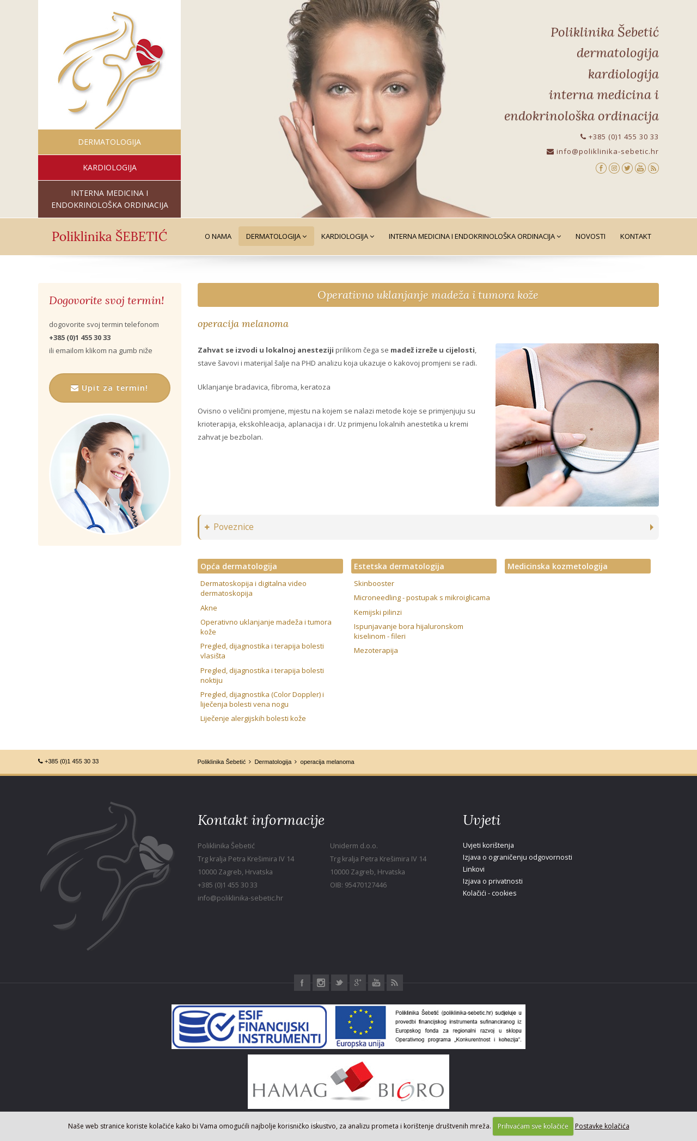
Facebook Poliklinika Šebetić (302, 983)
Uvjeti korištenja (488, 845)
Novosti (591, 236)
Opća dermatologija (238, 566)
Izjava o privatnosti (493, 881)
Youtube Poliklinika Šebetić (376, 983)
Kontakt (635, 236)
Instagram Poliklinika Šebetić (321, 983)
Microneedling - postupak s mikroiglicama (422, 597)
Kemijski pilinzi (378, 612)
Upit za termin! (109, 388)
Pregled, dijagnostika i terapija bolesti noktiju (262, 675)
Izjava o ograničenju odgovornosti (517, 857)
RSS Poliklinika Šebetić (395, 983)
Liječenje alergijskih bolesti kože (253, 718)
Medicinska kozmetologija (558, 566)
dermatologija (109, 142)
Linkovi (474, 869)
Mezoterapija (376, 650)
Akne (208, 608)
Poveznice (229, 527)
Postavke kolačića (602, 1126)
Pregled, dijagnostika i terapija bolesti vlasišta (262, 651)
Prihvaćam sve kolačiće (533, 1126)
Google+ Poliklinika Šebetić (358, 983)
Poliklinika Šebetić (222, 761)
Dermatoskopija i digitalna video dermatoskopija (253, 588)
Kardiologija (347, 236)
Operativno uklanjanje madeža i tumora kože (428, 294)
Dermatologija (276, 236)
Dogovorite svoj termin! (106, 300)
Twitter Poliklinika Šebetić (339, 983)
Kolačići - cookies (490, 893)
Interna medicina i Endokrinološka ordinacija (475, 236)
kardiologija (110, 167)
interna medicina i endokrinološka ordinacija (109, 199)
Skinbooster (374, 583)
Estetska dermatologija (399, 566)
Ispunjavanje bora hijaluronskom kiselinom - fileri (408, 631)
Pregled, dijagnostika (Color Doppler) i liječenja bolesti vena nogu (262, 699)
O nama (218, 236)
